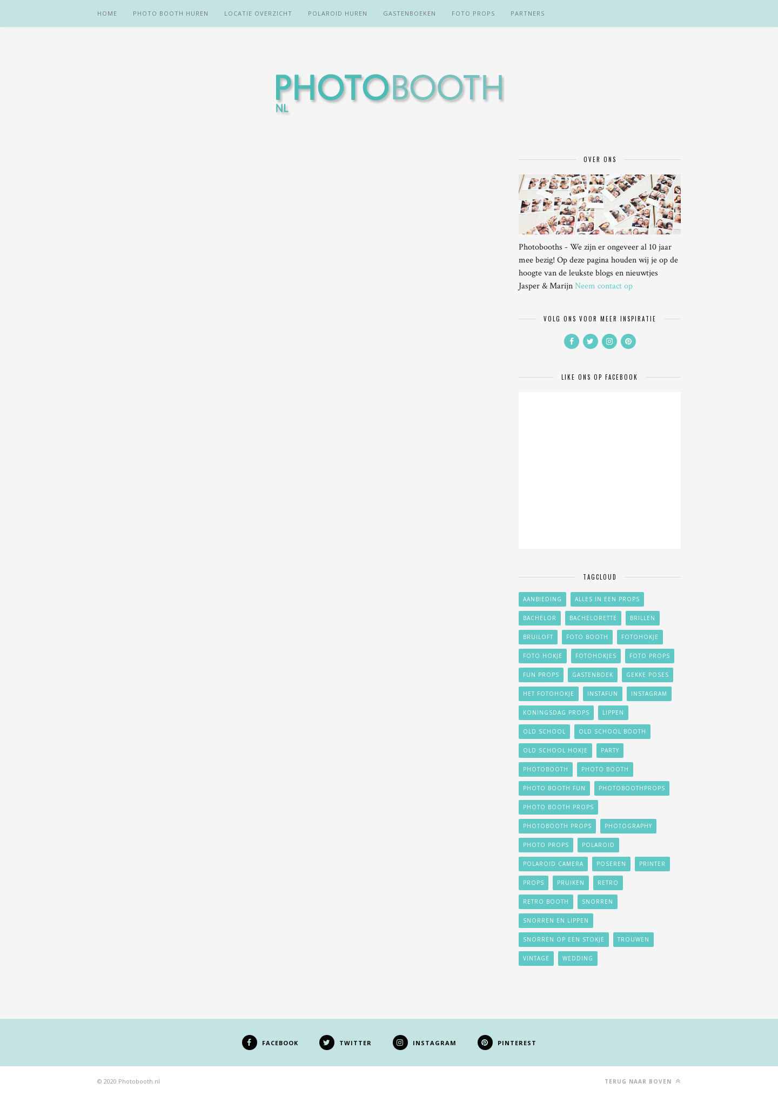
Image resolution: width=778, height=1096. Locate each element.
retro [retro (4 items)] (608, 882)
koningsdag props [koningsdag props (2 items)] (556, 712)
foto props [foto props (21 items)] (649, 656)
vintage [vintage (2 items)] (536, 958)
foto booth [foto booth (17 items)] (587, 637)
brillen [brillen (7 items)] (642, 618)
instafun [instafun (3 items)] (602, 693)
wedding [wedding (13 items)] (577, 958)
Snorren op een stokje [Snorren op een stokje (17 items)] (564, 939)
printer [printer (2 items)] (652, 864)
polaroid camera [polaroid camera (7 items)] (553, 864)
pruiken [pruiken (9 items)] (571, 882)
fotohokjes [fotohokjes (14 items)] (595, 656)
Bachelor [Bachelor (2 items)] (539, 618)
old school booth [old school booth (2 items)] (612, 731)
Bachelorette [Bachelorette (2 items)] (593, 618)
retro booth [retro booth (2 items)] (546, 901)
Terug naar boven (643, 1081)
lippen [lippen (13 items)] (613, 712)
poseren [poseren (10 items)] (611, 864)
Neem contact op (604, 286)
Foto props (473, 13)
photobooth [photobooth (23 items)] (545, 769)
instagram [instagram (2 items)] (649, 693)
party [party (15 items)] (610, 750)
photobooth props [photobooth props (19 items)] (557, 826)
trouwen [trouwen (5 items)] (633, 939)
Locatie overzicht (258, 13)
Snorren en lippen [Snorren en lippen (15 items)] (556, 920)
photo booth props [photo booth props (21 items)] (558, 807)
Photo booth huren (171, 13)
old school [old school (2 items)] (544, 731)
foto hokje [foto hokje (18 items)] (542, 656)
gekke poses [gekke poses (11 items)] (647, 674)
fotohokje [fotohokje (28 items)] (640, 637)
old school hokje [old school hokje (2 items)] (555, 750)
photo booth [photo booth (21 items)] (605, 769)
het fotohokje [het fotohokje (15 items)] (548, 693)
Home (107, 13)
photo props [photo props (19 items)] (546, 845)
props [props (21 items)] (533, 882)
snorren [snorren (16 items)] (597, 901)
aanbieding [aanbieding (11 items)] (542, 599)
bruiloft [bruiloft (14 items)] (538, 637)
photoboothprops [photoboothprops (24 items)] (632, 788)
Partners (528, 13)
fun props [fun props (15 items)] (541, 674)
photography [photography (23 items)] (628, 826)
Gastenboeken (409, 13)
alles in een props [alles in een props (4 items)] (607, 599)
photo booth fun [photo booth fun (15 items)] (554, 788)
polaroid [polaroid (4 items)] (598, 845)
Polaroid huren (337, 13)
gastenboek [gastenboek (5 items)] (592, 674)
